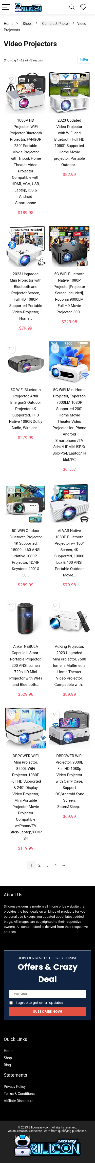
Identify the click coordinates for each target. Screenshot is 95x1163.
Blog (7, 1065)
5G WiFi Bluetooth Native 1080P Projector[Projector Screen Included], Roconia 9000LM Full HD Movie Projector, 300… (69, 293)
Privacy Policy (15, 1087)
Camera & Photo (55, 24)
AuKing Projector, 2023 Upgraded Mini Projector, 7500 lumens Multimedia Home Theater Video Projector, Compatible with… (69, 665)
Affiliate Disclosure (18, 1101)
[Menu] (6, 7)
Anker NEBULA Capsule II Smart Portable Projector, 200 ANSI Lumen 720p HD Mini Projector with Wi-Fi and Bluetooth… (25, 665)
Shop (27, 24)
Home (8, 24)
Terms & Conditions (19, 1094)
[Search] (72, 7)
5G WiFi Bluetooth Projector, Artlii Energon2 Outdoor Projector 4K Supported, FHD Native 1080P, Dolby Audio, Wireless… (25, 408)
